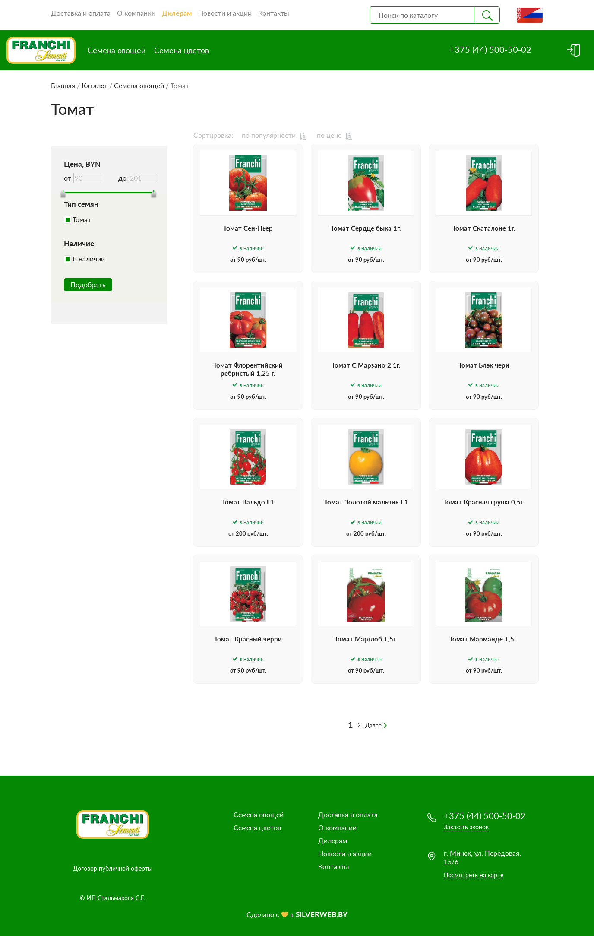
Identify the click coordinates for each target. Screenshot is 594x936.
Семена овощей (116, 50)
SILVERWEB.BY (322, 914)
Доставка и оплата (81, 13)
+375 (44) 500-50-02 (490, 49)
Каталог (94, 85)
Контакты (273, 13)
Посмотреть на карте (473, 875)
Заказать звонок (466, 827)
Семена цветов (181, 50)
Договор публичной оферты (112, 868)
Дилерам (177, 13)
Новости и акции (225, 13)
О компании (136, 13)
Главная (63, 85)
